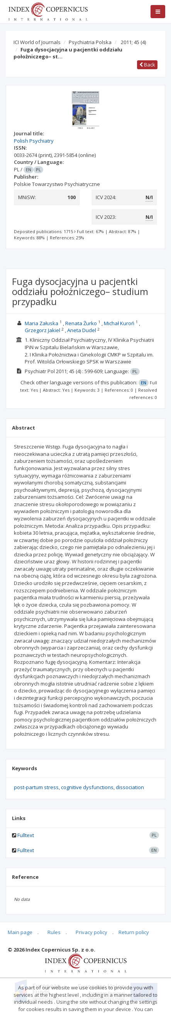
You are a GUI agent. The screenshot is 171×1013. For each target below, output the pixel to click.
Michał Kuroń (119, 323)
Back (147, 64)
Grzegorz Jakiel (42, 330)
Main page (20, 932)
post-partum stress (36, 787)
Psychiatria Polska (90, 42)
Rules (54, 932)
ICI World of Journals (37, 42)
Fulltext (25, 835)
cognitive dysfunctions (87, 787)
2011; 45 (133, 42)
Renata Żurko (81, 323)
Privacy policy (91, 932)
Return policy (134, 932)
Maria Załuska (41, 323)
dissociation (130, 787)
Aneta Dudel (81, 330)
